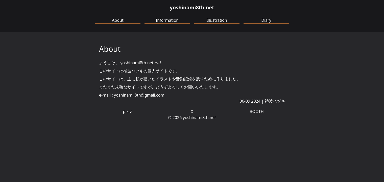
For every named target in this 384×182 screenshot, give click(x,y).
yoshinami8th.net (192, 7)
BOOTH (257, 111)
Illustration (216, 20)
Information (167, 20)
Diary (266, 20)
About (117, 20)
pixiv (127, 111)
